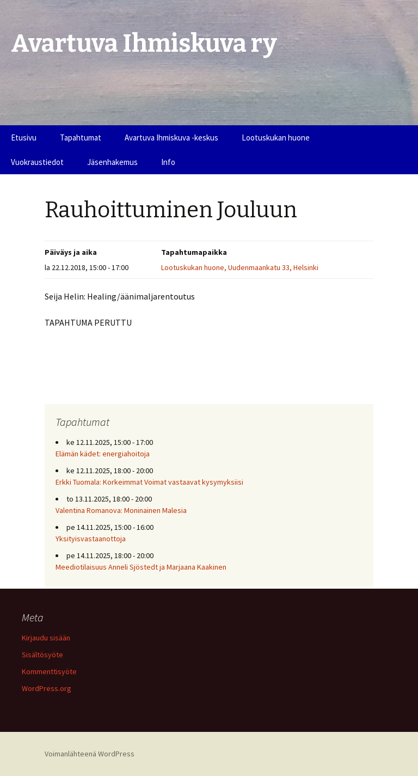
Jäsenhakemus (112, 162)
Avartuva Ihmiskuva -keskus (171, 137)
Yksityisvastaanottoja (91, 538)
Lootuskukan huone (276, 137)
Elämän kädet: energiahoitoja (103, 454)
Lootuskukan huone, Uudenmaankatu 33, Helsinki (239, 267)
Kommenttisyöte (49, 671)
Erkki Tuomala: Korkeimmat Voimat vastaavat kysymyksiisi (149, 482)
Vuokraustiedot (37, 162)
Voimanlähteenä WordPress (89, 754)
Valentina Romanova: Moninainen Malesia (121, 510)
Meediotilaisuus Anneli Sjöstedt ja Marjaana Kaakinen (141, 567)
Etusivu (23, 137)
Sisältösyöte (42, 654)
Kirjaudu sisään (46, 638)
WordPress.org (46, 688)
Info (168, 162)
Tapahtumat (80, 137)
